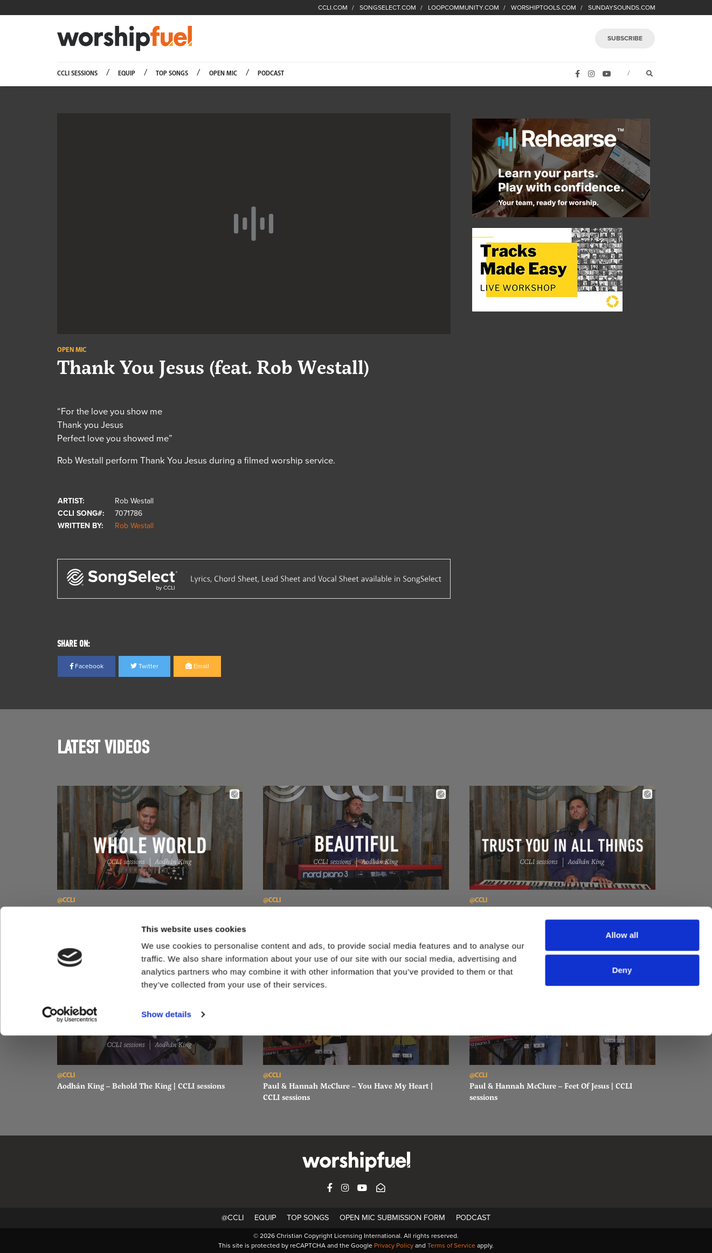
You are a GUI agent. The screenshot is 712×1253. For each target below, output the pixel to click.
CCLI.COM (333, 7)
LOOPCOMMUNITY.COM (463, 7)
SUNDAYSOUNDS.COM (621, 7)
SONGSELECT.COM (388, 7)
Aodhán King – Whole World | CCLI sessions (134, 910)
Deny (622, 1187)
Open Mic (223, 73)
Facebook (86, 666)
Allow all (622, 1152)
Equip (126, 73)
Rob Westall (134, 525)
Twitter (144, 666)
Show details (166, 1231)
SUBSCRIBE (624, 38)
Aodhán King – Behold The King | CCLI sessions (141, 1085)
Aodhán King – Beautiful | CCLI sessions (333, 910)
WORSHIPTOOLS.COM (543, 7)
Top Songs (172, 73)
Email (197, 666)
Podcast (271, 73)
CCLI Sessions (77, 73)
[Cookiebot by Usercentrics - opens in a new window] (70, 1232)
